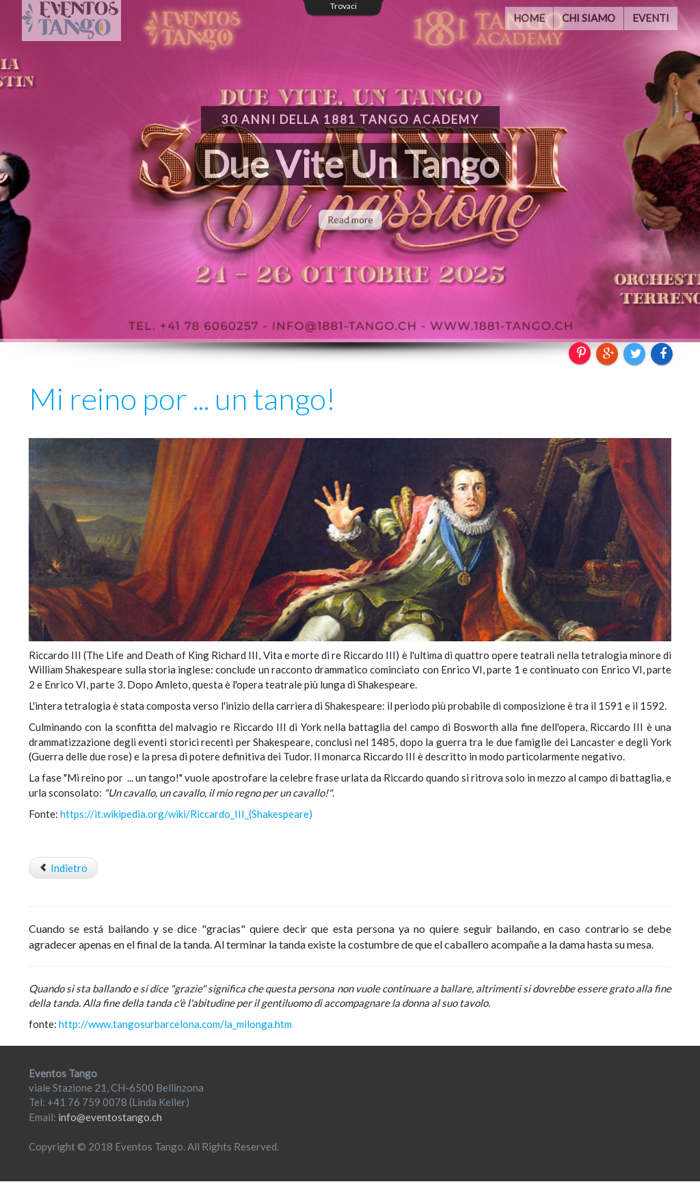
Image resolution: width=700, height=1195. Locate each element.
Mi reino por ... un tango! (182, 398)
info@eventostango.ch (110, 1117)
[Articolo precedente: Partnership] (63, 868)
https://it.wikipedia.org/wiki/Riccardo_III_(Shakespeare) (186, 814)
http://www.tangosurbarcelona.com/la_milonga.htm (175, 1024)
